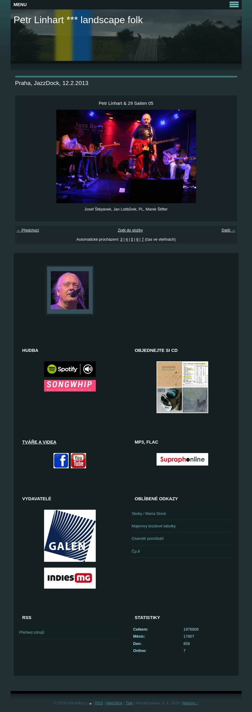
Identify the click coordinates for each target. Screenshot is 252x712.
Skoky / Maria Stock (149, 513)
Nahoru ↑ (190, 703)
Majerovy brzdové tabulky (154, 526)
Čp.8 (136, 551)
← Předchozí (28, 230)
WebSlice (114, 703)
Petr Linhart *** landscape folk (78, 19)
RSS (99, 703)
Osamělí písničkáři (148, 538)
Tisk (129, 703)
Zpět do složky (130, 230)
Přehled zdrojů (31, 632)
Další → (229, 230)
